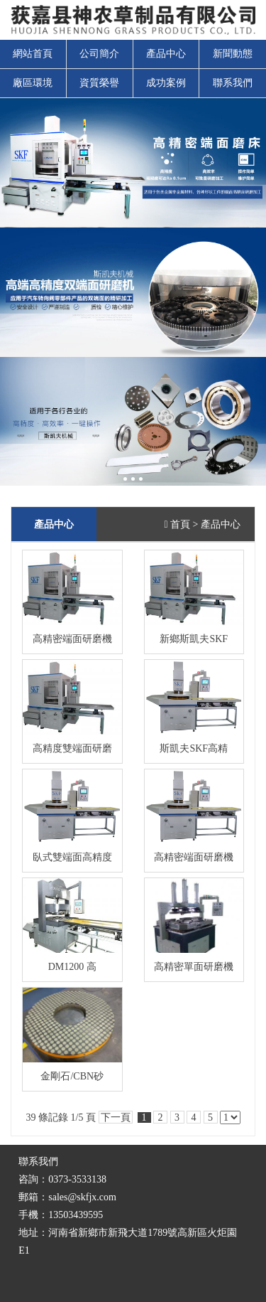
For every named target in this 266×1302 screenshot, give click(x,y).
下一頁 (116, 1117)
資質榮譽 (99, 83)
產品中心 (166, 53)
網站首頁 (32, 53)
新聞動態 (233, 53)
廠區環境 (32, 83)
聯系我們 (233, 83)
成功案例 (166, 83)
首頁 (180, 524)
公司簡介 (99, 53)
